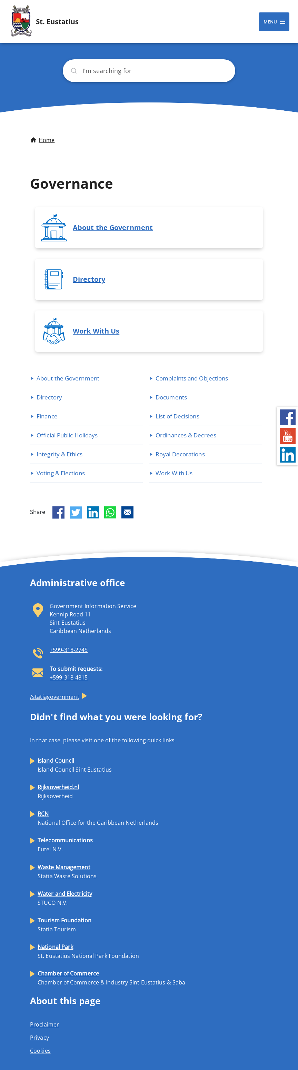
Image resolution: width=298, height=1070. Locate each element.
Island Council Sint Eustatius (75, 765)
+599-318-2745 (69, 650)
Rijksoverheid (58, 791)
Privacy (39, 1037)
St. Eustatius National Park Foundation (88, 951)
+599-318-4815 (69, 677)
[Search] (149, 70)
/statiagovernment (54, 697)
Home (46, 140)
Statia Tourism (64, 925)
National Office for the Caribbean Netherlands (98, 818)
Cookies (40, 1050)
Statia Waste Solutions (67, 871)
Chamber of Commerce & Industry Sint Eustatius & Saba (111, 978)
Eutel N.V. (65, 844)
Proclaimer (44, 1024)
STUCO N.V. (65, 898)
